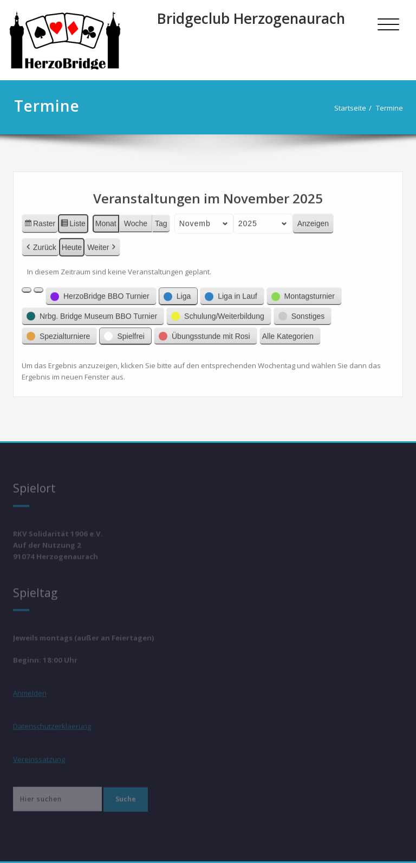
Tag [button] (161, 218)
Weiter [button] (102, 242)
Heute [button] (72, 242)
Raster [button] (39, 220)
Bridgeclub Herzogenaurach (251, 18)
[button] (26, 285)
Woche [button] (135, 218)
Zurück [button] (40, 242)
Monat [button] (105, 218)
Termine (388, 108)
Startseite (349, 108)
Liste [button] (73, 220)
